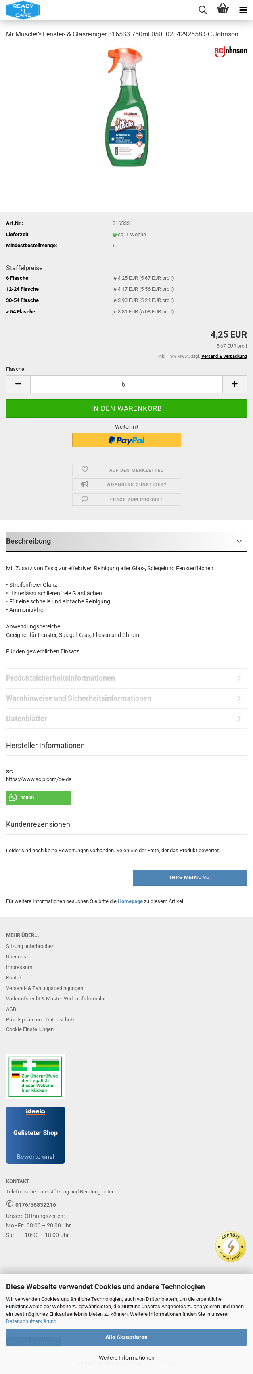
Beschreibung (28, 541)
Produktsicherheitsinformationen (60, 678)
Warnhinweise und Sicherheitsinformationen (78, 698)
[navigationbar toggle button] (243, 10)
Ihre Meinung (189, 877)
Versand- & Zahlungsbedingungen (44, 988)
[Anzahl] (126, 384)
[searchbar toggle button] (202, 10)
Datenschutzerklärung (31, 1321)
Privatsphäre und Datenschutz (40, 1020)
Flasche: (15, 369)
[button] (18, 384)
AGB (11, 1009)
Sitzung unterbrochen (30, 946)
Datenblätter (26, 718)
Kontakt (15, 978)
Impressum (19, 967)
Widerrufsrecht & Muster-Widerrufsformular (56, 999)
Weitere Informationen (127, 1358)
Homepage (130, 901)
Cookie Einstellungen (30, 1029)
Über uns (16, 957)
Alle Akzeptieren (126, 1337)
